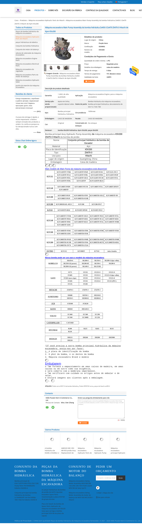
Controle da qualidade (97, 10)
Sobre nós (53, 10)
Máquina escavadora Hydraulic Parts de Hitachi (47, 20)
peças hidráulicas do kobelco (27, 42)
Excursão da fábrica (72, 10)
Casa (28, 10)
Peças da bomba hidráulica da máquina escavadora (27, 32)
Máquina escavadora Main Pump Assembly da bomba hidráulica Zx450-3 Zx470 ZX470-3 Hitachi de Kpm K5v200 (63, 76)
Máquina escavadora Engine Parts (26, 59)
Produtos (39, 10)
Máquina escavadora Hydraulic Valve (27, 81)
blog (132, 10)
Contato (90, 81)
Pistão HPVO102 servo (86, 390)
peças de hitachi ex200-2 (102, 390)
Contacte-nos (119, 10)
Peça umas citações (105, 2)
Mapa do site (108, 497)
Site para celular (103, 501)
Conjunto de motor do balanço (27, 50)
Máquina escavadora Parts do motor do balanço (27, 76)
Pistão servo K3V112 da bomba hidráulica (65, 390)
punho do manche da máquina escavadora (27, 86)
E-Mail (99, 497)
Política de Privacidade (23, 525)
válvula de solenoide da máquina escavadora (28, 54)
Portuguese (123, 2)
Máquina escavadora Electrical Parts (27, 65)
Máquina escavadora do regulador (25, 70)
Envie (121, 482)
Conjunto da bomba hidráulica (27, 46)
